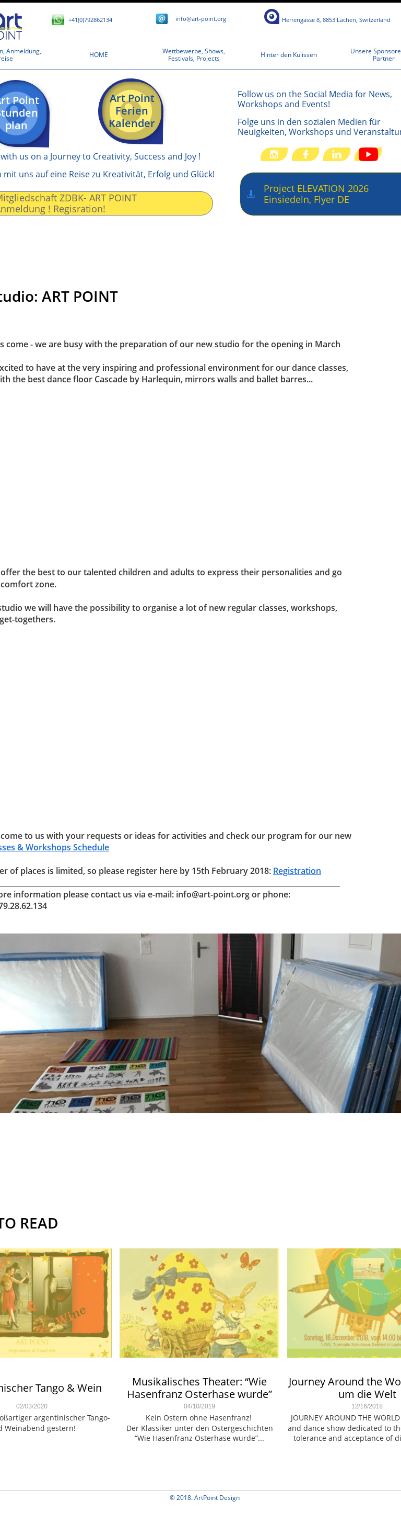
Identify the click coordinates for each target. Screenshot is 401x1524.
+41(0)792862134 (90, 20)
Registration (297, 871)
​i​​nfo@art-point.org (200, 18)
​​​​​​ (336, 20)
